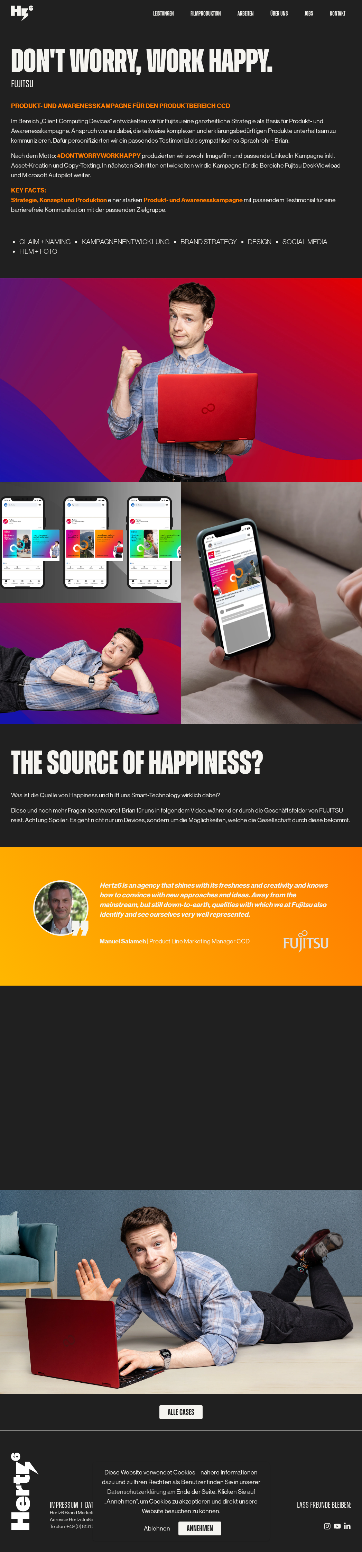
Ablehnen (157, 1528)
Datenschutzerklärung (137, 1491)
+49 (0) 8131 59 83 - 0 (88, 1526)
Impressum (64, 1504)
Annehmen (200, 1528)
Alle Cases (181, 1412)
